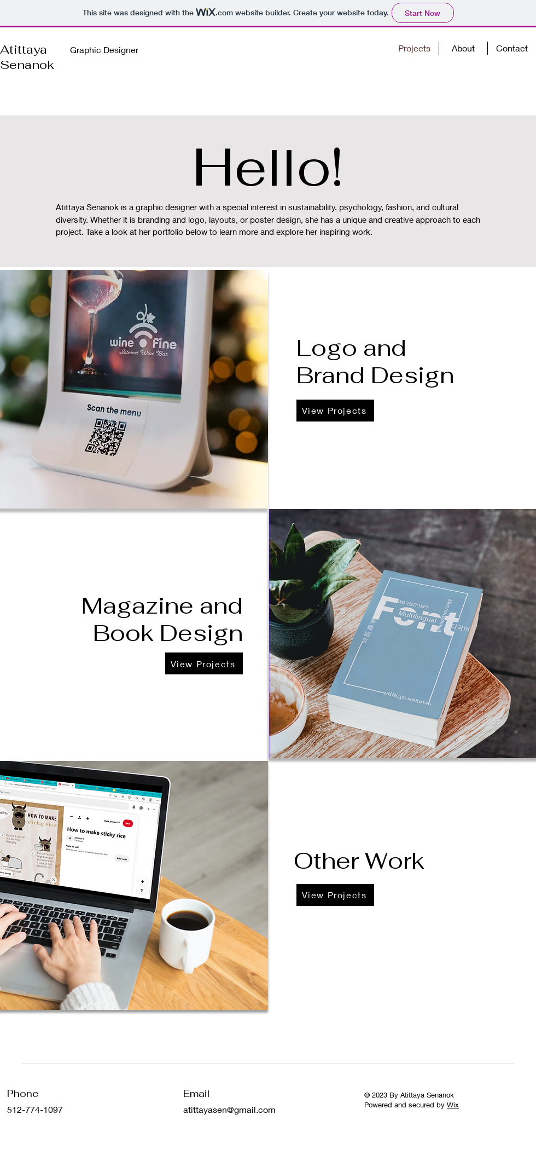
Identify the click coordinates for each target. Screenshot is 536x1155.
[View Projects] (335, 410)
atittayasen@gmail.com (229, 1109)
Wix (453, 1104)
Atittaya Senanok (27, 57)
